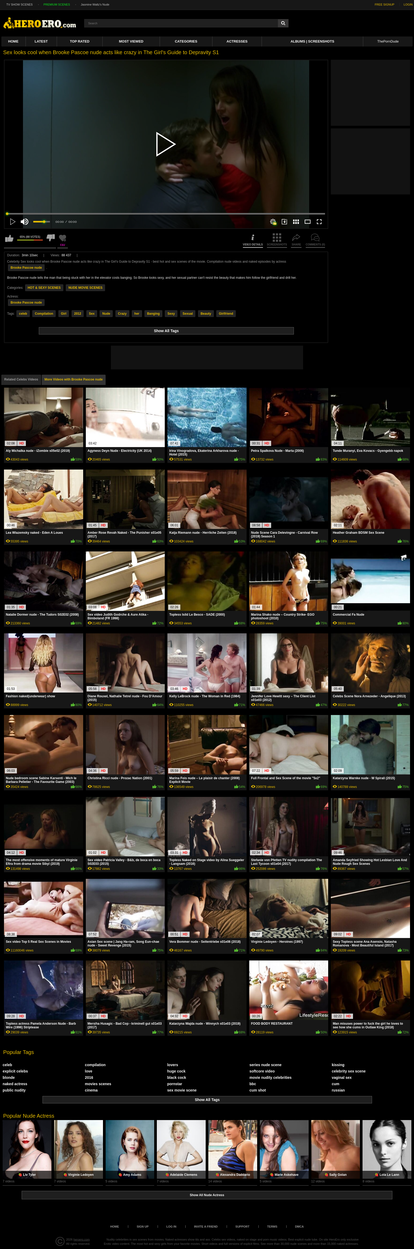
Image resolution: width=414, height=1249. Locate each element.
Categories (186, 41)
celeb (23, 313)
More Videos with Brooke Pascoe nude (74, 379)
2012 (77, 313)
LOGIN (408, 4)
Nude (106, 313)
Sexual (188, 313)
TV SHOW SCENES (19, 4)
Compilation (44, 313)
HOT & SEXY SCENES (44, 288)
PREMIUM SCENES (57, 4)
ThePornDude (388, 41)
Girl (64, 313)
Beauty (206, 313)
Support (243, 1226)
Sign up (143, 1226)
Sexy (171, 313)
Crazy (122, 313)
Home (13, 41)
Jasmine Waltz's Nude (95, 4)
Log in (171, 1226)
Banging (153, 313)
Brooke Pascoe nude (26, 268)
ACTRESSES (237, 41)
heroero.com (81, 1239)
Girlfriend (226, 313)
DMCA (299, 1226)
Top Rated (80, 41)
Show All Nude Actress (207, 1195)
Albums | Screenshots (312, 41)
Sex (92, 313)
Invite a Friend (206, 1226)
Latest (41, 41)
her (136, 313)
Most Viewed (131, 41)
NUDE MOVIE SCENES (85, 288)
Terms (272, 1226)
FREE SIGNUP (384, 4)
